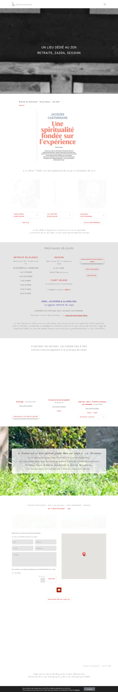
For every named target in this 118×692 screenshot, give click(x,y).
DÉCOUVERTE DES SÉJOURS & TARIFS (92, 260)
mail (69, 508)
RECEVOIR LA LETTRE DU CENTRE (26, 416)
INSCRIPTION (91, 275)
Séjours (67, 289)
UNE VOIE (26, 222)
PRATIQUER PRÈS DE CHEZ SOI (59, 599)
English (59, 411)
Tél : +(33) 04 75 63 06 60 (56, 508)
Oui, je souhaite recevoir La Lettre (24, 536)
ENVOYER (51, 579)
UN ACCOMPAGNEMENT (92, 222)
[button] (84, 554)
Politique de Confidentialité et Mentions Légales (81, 689)
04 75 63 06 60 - (62, 689)
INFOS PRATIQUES (92, 269)
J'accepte (16, 573)
